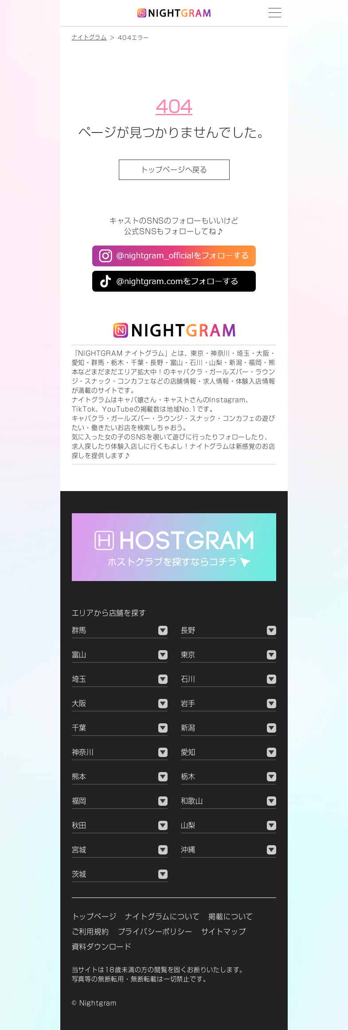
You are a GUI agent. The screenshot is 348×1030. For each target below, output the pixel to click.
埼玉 (79, 679)
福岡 (79, 800)
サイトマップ (223, 931)
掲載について (230, 916)
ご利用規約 (90, 931)
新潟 (188, 727)
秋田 (79, 825)
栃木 (188, 776)
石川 (188, 679)
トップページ (94, 916)
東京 (188, 654)
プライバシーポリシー (155, 931)
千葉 (79, 727)
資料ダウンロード (101, 946)
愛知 (188, 752)
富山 (79, 654)
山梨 (188, 825)
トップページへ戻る (174, 169)
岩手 (188, 703)
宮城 (79, 849)
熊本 (79, 776)
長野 (188, 630)
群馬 (79, 630)
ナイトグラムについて (162, 916)
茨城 (79, 874)
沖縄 (188, 849)
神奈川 (83, 752)
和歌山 (192, 800)
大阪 (79, 703)
